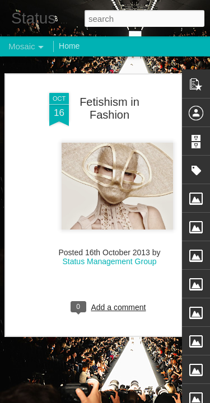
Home (69, 45)
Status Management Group (109, 241)
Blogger (140, 396)
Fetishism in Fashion (109, 88)
